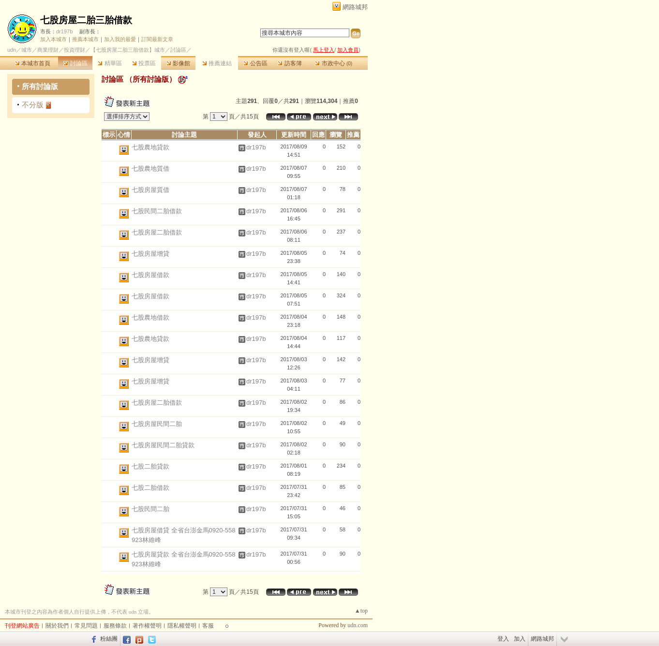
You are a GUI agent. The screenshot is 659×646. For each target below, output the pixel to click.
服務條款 (115, 625)
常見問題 (86, 625)
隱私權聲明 (181, 625)
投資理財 (74, 50)
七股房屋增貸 (150, 253)
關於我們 (57, 625)
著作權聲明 (147, 625)
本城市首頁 (32, 63)
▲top (361, 610)
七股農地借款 (150, 317)
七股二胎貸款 (150, 466)
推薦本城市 (85, 39)
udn (11, 50)
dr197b (64, 31)
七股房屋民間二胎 (157, 423)
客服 (208, 625)
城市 (26, 50)
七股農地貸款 (150, 147)
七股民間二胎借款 (157, 211)
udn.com (357, 625)
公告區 (255, 63)
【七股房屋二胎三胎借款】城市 (127, 50)
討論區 (75, 63)
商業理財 (48, 50)
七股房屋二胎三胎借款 (86, 20)
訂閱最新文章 (157, 39)
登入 (503, 638)
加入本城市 (53, 39)
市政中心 (333, 63)
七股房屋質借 (150, 189)
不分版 (33, 105)
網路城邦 (355, 7)
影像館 (178, 63)
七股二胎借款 (150, 487)
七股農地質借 (150, 168)
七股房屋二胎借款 (157, 232)
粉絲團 (109, 638)
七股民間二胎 (150, 509)
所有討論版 (40, 86)
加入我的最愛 (120, 39)
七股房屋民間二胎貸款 (163, 445)
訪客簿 (289, 63)
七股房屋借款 (150, 275)
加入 (519, 638)
